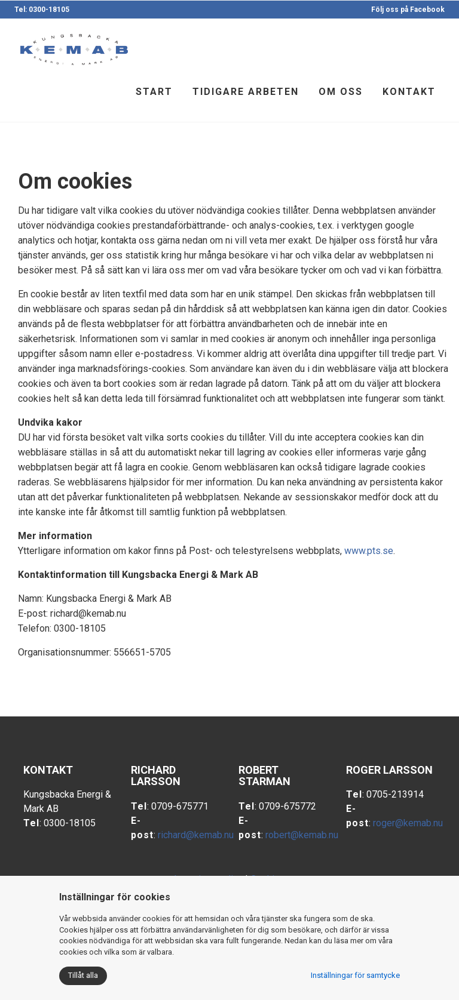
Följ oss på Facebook (408, 9)
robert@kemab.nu (301, 835)
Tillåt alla (83, 975)
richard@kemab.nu (196, 835)
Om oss (341, 91)
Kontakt (409, 91)
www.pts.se (368, 550)
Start (154, 91)
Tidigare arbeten (245, 91)
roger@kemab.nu (408, 823)
